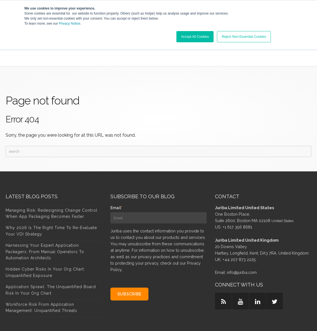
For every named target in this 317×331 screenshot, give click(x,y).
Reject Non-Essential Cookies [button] (244, 37)
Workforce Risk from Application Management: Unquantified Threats (41, 280)
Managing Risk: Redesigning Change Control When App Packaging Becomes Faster (52, 186)
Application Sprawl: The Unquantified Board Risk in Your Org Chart (51, 263)
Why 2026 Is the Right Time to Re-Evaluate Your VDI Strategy (51, 204)
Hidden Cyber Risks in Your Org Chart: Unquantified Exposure (45, 245)
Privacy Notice (69, 23)
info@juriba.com (242, 245)
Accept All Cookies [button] (195, 37)
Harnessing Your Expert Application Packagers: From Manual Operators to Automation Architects (45, 224)
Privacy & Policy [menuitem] (190, 319)
